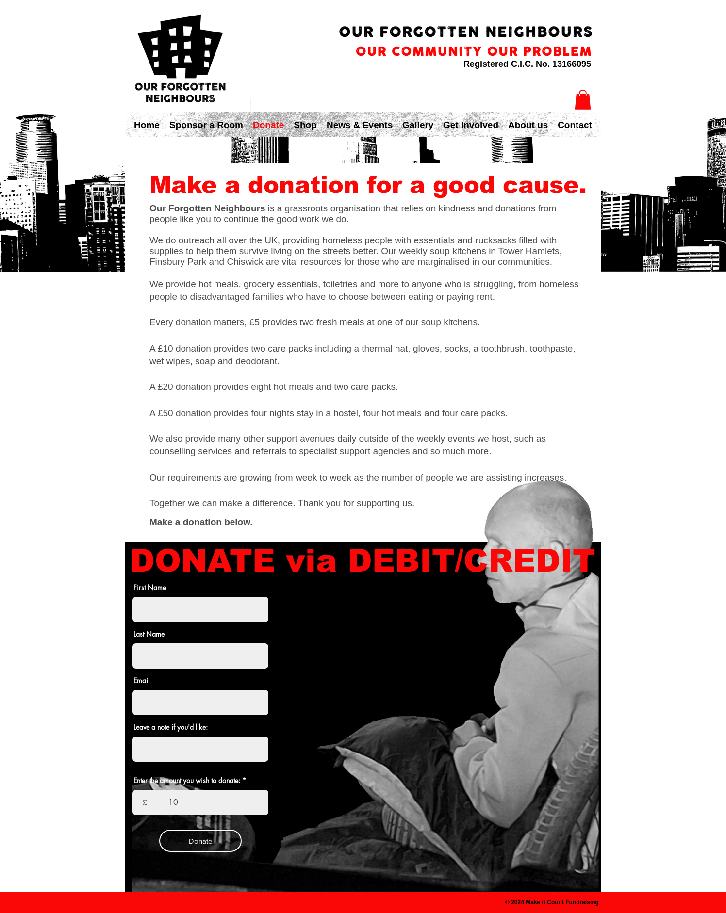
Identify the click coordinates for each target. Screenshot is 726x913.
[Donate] (200, 841)
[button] (583, 100)
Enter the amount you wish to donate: (186, 780)
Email (141, 680)
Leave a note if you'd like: (170, 727)
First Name (149, 587)
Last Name (149, 634)
